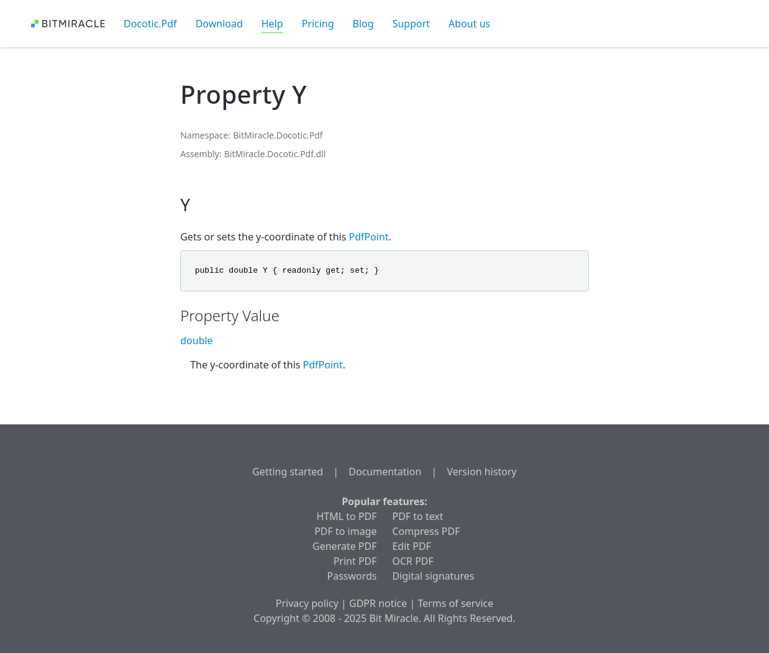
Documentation (384, 471)
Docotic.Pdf (150, 23)
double (196, 340)
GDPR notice (378, 603)
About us (469, 23)
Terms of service (455, 603)
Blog (363, 23)
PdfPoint (368, 237)
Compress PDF (426, 531)
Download (219, 23)
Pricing (318, 23)
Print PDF (355, 561)
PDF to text (417, 516)
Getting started (287, 471)
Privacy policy (307, 603)
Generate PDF (344, 546)
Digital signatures (433, 576)
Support (411, 23)
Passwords (352, 576)
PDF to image (345, 531)
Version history (481, 471)
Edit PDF (411, 546)
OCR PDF (412, 561)
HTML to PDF (346, 516)
